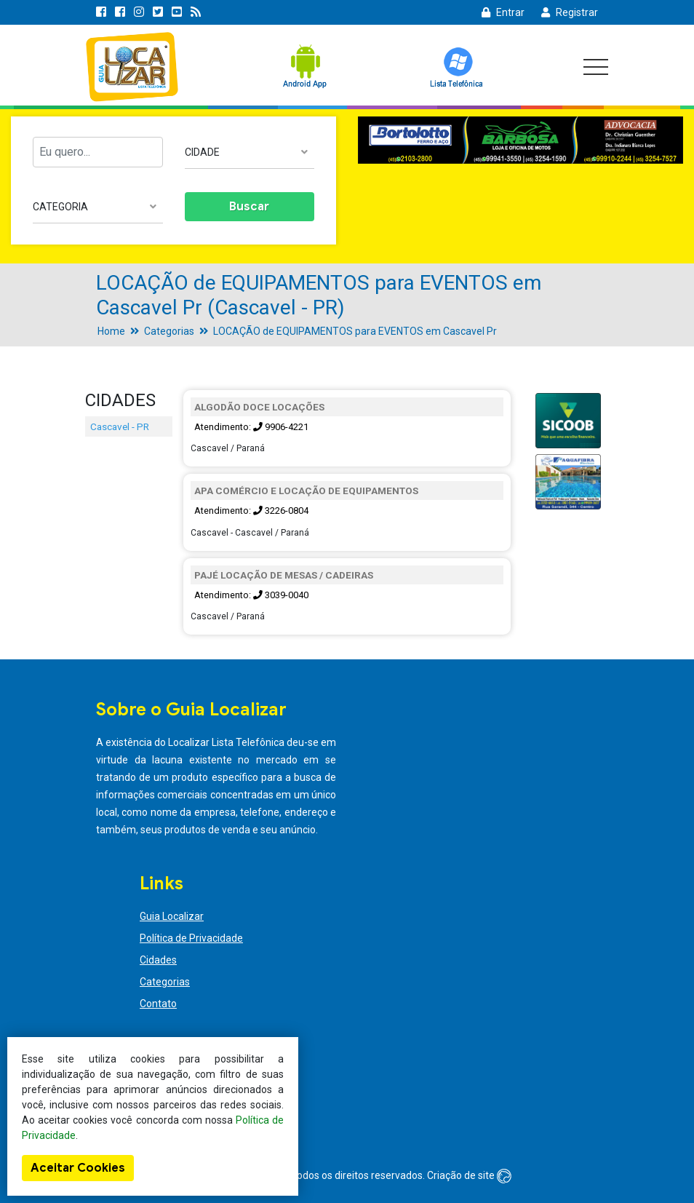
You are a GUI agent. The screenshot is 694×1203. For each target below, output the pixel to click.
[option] (520, 140)
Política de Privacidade (191, 938)
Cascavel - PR (119, 426)
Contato (158, 1003)
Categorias (169, 331)
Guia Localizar (172, 916)
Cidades (158, 960)
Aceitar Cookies (78, 1168)
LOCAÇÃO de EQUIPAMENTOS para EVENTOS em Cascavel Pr (355, 331)
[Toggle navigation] (596, 67)
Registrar (569, 12)
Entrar (503, 12)
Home (111, 331)
